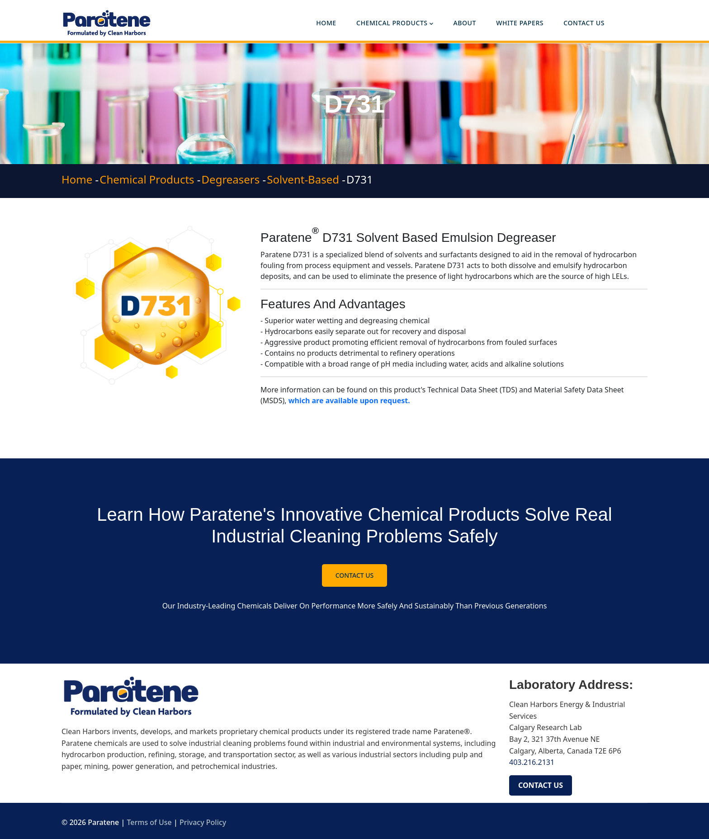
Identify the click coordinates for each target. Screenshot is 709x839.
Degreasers (231, 179)
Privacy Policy (203, 822)
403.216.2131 (532, 762)
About (464, 23)
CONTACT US (540, 785)
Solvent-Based (303, 179)
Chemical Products (394, 23)
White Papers (520, 23)
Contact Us (584, 23)
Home (326, 23)
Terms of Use (149, 822)
